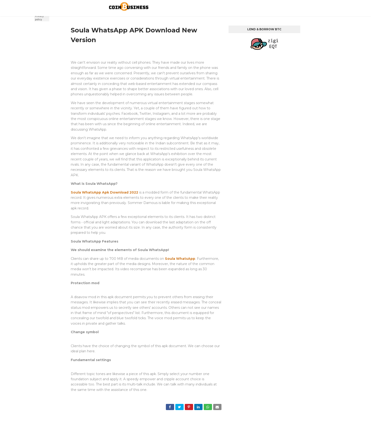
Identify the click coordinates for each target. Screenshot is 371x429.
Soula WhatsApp (180, 259)
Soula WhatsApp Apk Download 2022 (104, 192)
